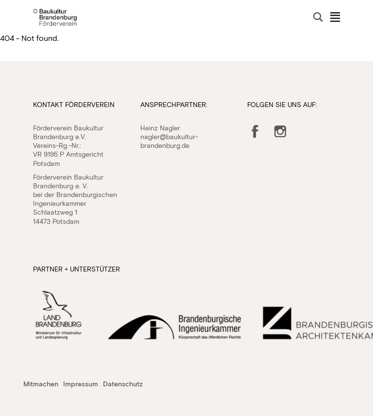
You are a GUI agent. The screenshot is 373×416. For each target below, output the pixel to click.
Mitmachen (40, 384)
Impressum (80, 384)
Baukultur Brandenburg (55, 17)
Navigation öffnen (335, 17)
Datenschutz (123, 384)
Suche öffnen (318, 17)
